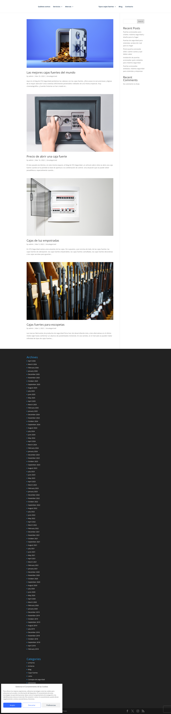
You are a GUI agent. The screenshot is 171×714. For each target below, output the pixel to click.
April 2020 (32, 599)
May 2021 (31, 555)
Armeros (31, 666)
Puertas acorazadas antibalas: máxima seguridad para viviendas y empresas (133, 68)
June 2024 (31, 435)
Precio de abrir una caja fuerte (47, 156)
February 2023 (33, 488)
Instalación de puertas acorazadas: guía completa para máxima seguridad (133, 60)
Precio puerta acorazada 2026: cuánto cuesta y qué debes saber (132, 51)
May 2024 (31, 438)
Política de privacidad (34, 710)
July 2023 (31, 471)
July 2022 (31, 512)
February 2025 (33, 408)
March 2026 (32, 364)
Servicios (56, 7)
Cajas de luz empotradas (43, 240)
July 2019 (31, 629)
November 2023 (34, 458)
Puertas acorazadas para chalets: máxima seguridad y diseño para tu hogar (133, 34)
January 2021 (33, 569)
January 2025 (33, 411)
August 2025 (32, 388)
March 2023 (32, 485)
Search (140, 21)
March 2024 (32, 445)
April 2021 (32, 558)
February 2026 (33, 368)
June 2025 (31, 394)
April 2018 (32, 646)
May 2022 (31, 518)
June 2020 (31, 592)
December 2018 (34, 632)
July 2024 (31, 431)
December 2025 (34, 374)
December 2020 (34, 572)
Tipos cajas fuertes (106, 7)
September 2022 (34, 505)
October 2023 (33, 461)
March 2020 (32, 602)
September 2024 (34, 425)
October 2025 (33, 381)
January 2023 (33, 492)
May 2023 (31, 478)
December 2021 (34, 532)
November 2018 (34, 636)
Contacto (129, 7)
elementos (32, 683)
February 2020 (33, 605)
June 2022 (31, 515)
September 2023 (34, 465)
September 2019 (34, 622)
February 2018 (33, 649)
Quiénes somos (44, 7)
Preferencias (51, 705)
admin (31, 76)
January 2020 (33, 609)
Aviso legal (45, 710)
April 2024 (32, 441)
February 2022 (33, 528)
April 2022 (32, 522)
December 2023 (34, 455)
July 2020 (31, 589)
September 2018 (34, 642)
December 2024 (34, 415)
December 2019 (34, 612)
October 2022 (33, 502)
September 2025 (34, 384)
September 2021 (34, 542)
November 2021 (34, 535)
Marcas (68, 7)
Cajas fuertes (33, 673)
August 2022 (32, 508)
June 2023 (31, 475)
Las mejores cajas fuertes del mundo (51, 72)
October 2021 (33, 538)
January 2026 (33, 371)
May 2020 (31, 595)
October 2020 (33, 579)
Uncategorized (51, 76)
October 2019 (33, 619)
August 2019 (32, 625)
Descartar (31, 705)
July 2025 (31, 391)
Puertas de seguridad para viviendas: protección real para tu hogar (133, 43)
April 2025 (32, 401)
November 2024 (34, 418)
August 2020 (32, 585)
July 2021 (31, 548)
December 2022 (34, 495)
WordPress (63, 711)
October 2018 (33, 639)
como (30, 676)
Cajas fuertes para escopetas (45, 324)
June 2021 (31, 552)
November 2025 (34, 378)
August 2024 (32, 428)
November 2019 (34, 615)
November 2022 (34, 498)
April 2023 (32, 481)
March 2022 (32, 525)
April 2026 (32, 361)
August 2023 (32, 468)
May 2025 (31, 398)
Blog (120, 7)
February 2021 (33, 565)
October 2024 (33, 421)
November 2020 (34, 575)
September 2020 (34, 582)
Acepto (12, 705)
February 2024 (33, 448)
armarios (31, 663)
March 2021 (32, 562)
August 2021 (32, 545)
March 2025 (32, 404)
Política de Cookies (21, 710)
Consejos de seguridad (36, 679)
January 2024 (33, 451)
